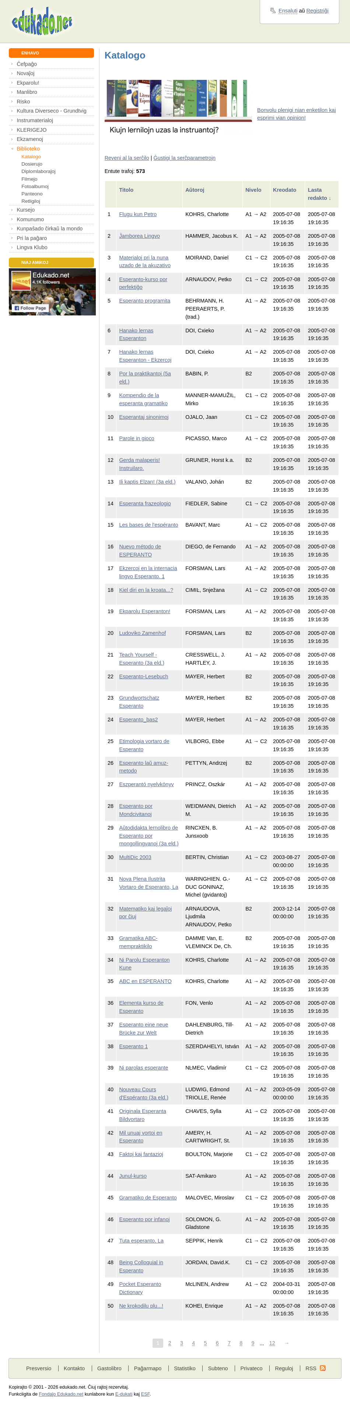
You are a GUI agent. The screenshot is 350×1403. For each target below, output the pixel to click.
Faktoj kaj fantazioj (141, 1154)
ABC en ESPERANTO (145, 981)
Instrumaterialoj (35, 120)
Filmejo (29, 179)
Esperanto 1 (133, 1046)
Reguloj (284, 1368)
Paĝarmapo (148, 1368)
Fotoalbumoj (35, 186)
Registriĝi (318, 11)
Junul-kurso (133, 1176)
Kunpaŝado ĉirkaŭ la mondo (50, 229)
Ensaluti (288, 11)
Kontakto (74, 1368)
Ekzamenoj (30, 139)
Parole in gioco (136, 438)
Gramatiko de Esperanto (148, 1198)
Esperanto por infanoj (144, 1219)
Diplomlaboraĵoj (38, 171)
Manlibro (27, 92)
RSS (310, 1368)
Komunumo (30, 219)
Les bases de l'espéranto (148, 525)
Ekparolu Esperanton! (144, 611)
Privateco (251, 1368)
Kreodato (285, 190)
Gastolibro (109, 1368)
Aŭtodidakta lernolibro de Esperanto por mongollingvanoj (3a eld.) (148, 836)
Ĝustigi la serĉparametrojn (185, 158)
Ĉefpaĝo (27, 64)
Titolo (127, 190)
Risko (23, 102)
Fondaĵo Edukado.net (61, 1394)
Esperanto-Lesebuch (143, 676)
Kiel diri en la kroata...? (146, 590)
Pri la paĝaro (32, 238)
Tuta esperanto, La (141, 1241)
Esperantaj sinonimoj (143, 417)
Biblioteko (28, 149)
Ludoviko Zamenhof (142, 633)
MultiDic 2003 (135, 857)
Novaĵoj (25, 73)
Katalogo (31, 156)
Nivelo (254, 190)
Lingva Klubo (32, 247)
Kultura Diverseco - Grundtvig (51, 111)
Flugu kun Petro (138, 214)
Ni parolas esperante (143, 1068)
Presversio (38, 1368)
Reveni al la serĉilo (127, 158)
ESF (145, 1394)
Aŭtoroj (195, 190)
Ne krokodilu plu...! (141, 1306)
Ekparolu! (28, 83)
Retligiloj (30, 201)
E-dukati (124, 1394)
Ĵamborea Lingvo (139, 236)
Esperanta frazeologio (145, 503)
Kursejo (26, 210)
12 (272, 1343)
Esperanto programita (144, 301)
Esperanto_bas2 (138, 719)
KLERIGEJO (31, 130)
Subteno (218, 1368)
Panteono (31, 194)
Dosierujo (31, 164)
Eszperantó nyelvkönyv (146, 784)
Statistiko (185, 1368)
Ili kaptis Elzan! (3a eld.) (147, 482)
